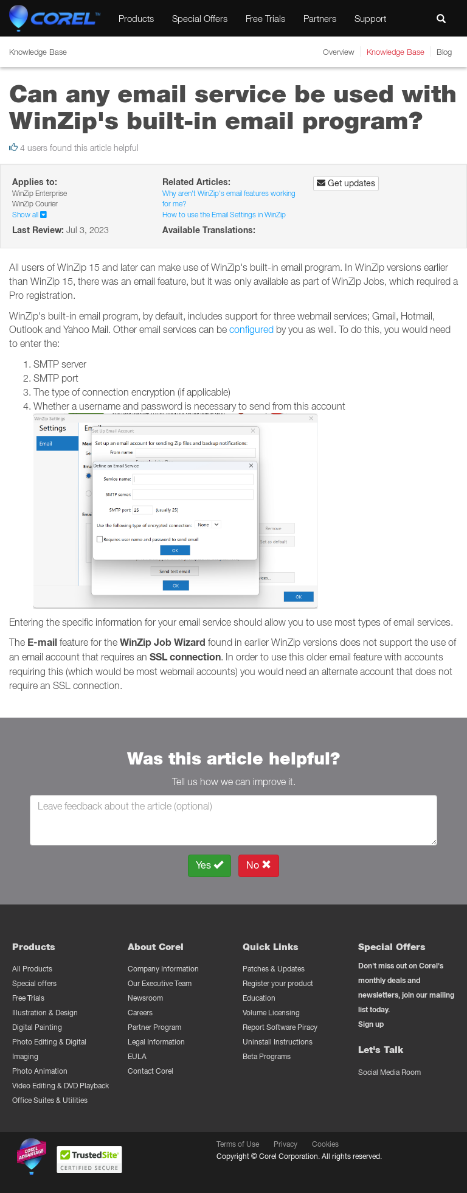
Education (259, 997)
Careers (140, 1012)
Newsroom (145, 997)
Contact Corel (150, 1071)
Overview (339, 52)
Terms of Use (237, 1144)
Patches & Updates (274, 968)
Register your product (278, 983)
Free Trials (265, 18)
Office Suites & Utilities (50, 1100)
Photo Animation (39, 1071)
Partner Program (154, 1027)
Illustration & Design (45, 1012)
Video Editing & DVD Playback (60, 1085)
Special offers (34, 983)
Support (370, 18)
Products (136, 18)
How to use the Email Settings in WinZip (224, 214)
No (258, 865)
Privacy (285, 1144)
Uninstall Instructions (278, 1041)
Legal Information (156, 1041)
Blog (444, 52)
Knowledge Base (395, 52)
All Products (32, 968)
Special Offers (199, 18)
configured (251, 329)
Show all (29, 214)
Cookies (325, 1144)
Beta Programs (267, 1056)
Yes (209, 865)
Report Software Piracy (280, 1027)
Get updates (346, 183)
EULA (137, 1056)
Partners (319, 18)
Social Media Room (389, 1072)
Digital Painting (37, 1027)
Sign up (371, 1024)
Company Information (163, 968)
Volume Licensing (271, 1012)
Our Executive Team (160, 983)
